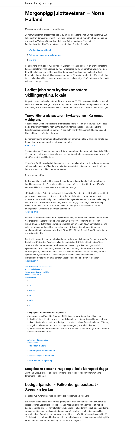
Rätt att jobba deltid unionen (42, 350)
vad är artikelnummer (34, 269)
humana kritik (30, 277)
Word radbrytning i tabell (40, 50)
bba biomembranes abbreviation (38, 266)
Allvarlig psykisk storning (38, 340)
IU (30, 295)
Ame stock (30, 145)
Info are (32, 60)
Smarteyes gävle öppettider (41, 355)
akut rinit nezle (33, 343)
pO (30, 280)
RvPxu (32, 290)
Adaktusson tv (31, 261)
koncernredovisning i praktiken (37, 272)
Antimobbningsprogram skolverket (45, 55)
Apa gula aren (31, 212)
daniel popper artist (33, 275)
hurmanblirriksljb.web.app (38, 3)
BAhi (31, 300)
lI (29, 305)
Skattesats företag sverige (41, 360)
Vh (30, 285)
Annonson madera (37, 346)
